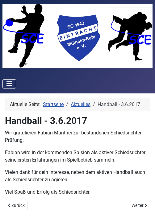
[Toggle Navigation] (9, 83)
